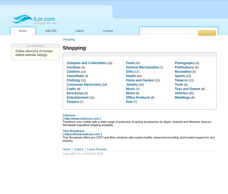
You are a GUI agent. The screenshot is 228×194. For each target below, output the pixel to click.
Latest (79, 30)
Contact (108, 30)
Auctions (74, 67)
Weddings (182, 97)
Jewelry (132, 84)
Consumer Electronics (84, 84)
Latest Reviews (97, 149)
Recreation (183, 72)
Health (131, 76)
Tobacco (181, 80)
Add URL (51, 30)
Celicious (69, 115)
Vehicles (181, 93)
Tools (179, 84)
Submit (78, 149)
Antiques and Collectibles (86, 63)
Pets (129, 102)
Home (22, 30)
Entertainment (78, 97)
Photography (185, 63)
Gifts (129, 72)
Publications (184, 67)
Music (130, 89)
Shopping (69, 39)
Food (130, 63)
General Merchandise (142, 67)
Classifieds (75, 76)
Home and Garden (140, 80)
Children (73, 72)
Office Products (138, 97)
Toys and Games (187, 89)
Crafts (71, 89)
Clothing (73, 80)
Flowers (73, 102)
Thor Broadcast (73, 131)
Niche (130, 93)
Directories (75, 93)
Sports (180, 76)
